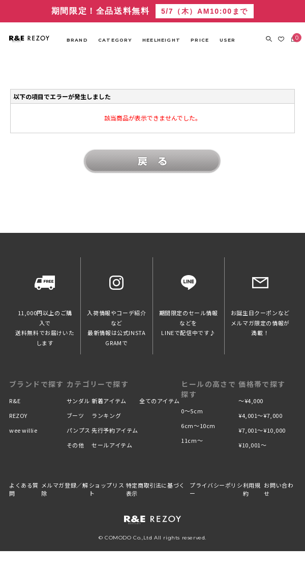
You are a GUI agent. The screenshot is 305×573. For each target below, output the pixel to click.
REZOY (18, 415)
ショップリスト (107, 489)
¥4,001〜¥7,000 (260, 415)
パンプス (78, 430)
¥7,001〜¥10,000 (262, 430)
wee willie (23, 430)
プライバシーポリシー (216, 489)
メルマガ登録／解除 (64, 489)
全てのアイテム (159, 401)
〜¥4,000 (250, 401)
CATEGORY (115, 40)
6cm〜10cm (198, 425)
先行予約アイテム (115, 430)
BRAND (77, 40)
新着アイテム (109, 401)
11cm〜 (192, 440)
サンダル (78, 401)
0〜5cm (192, 411)
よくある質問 (24, 489)
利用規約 (252, 489)
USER (228, 40)
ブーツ (75, 415)
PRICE (200, 40)
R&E (15, 401)
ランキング (106, 415)
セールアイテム (112, 445)
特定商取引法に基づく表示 (155, 489)
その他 (75, 445)
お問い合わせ (278, 489)
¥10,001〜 (252, 445)
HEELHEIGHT (161, 40)
